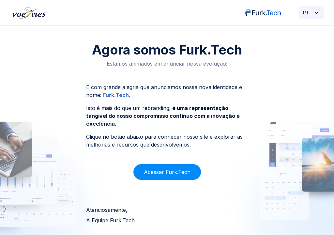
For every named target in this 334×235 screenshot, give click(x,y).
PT (311, 13)
